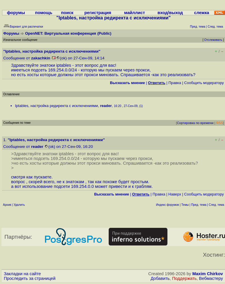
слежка (201, 12)
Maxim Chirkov (207, 273)
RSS (219, 123)
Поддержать (184, 278)
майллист (134, 12)
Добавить (160, 278)
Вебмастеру (211, 278)
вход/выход (170, 12)
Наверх (174, 194)
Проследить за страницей (30, 278)
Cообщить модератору (204, 83)
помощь (43, 12)
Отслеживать (213, 39)
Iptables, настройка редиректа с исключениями (56, 105)
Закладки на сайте (22, 273)
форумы (16, 12)
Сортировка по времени (195, 123)
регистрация (97, 12)
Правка (174, 83)
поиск (67, 12)
